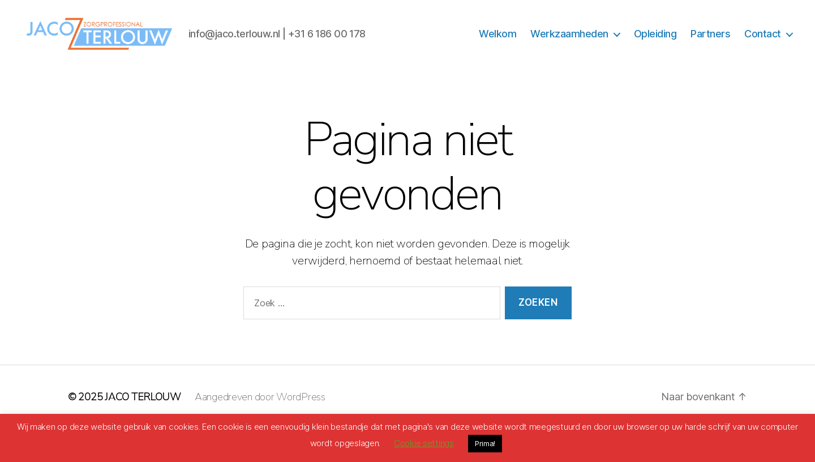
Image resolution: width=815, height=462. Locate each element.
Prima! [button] (485, 443)
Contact (762, 50)
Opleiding (655, 50)
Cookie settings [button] (424, 443)
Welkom (497, 50)
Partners (710, 50)
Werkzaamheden (569, 50)
